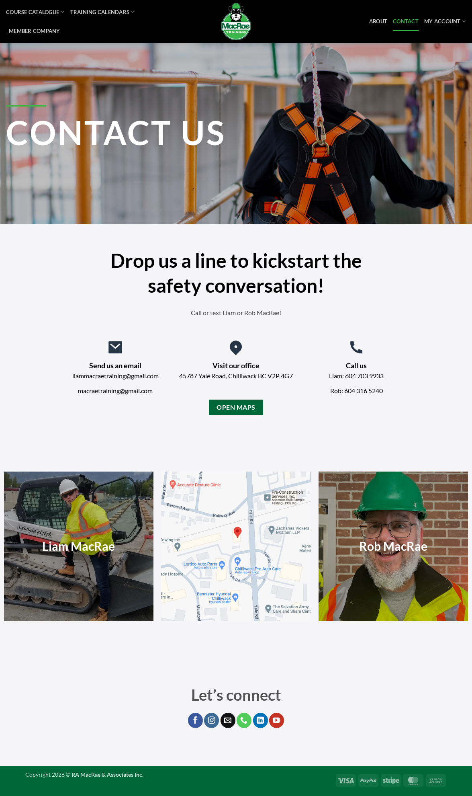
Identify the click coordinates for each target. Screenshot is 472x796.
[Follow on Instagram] (211, 720)
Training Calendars (102, 12)
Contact (406, 21)
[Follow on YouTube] (276, 720)
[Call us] (244, 720)
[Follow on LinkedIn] (260, 720)
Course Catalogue (35, 12)
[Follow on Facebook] (195, 720)
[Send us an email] (228, 720)
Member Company (34, 31)
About (378, 21)
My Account (445, 21)
